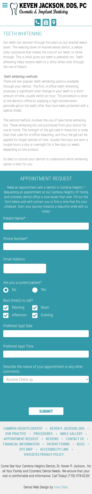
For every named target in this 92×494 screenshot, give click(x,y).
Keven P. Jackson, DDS (67, 428)
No (14, 289)
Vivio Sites (61, 487)
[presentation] (36, 397)
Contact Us (75, 438)
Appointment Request (21, 438)
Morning (18, 307)
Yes (43, 289)
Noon (45, 307)
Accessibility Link (54, 449)
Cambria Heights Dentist (23, 428)
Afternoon (19, 314)
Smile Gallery (71, 433)
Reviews (52, 438)
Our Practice (15, 433)
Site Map (26, 449)
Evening (47, 314)
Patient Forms (58, 444)
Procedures (43, 433)
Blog (80, 444)
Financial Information (21, 444)
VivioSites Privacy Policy (44, 454)
